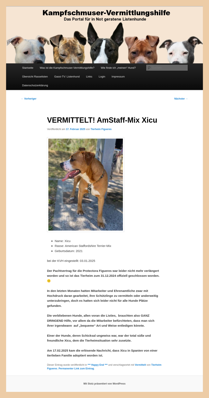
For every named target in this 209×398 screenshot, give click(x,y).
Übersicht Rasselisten (35, 76)
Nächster (181, 98)
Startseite (27, 67)
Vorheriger (28, 98)
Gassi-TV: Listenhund (67, 76)
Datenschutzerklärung (35, 85)
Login (102, 76)
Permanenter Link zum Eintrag (76, 368)
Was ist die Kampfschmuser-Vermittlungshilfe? (67, 67)
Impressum (118, 76)
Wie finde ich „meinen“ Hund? (118, 67)
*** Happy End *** (98, 364)
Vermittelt (140, 364)
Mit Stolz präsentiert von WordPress (104, 383)
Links (89, 76)
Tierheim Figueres (101, 129)
